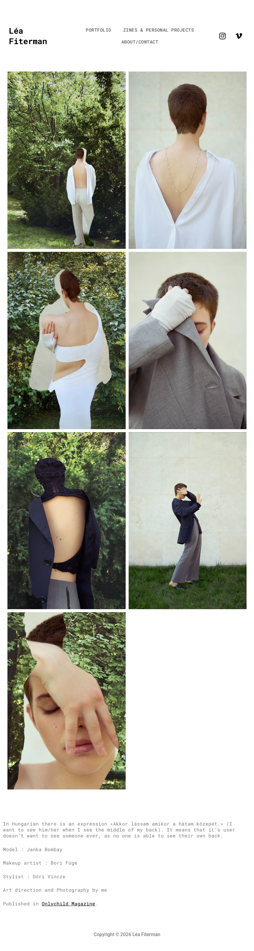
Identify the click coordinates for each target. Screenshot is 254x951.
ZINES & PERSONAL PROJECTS (158, 30)
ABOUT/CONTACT (139, 42)
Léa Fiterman (28, 35)
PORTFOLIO (98, 30)
